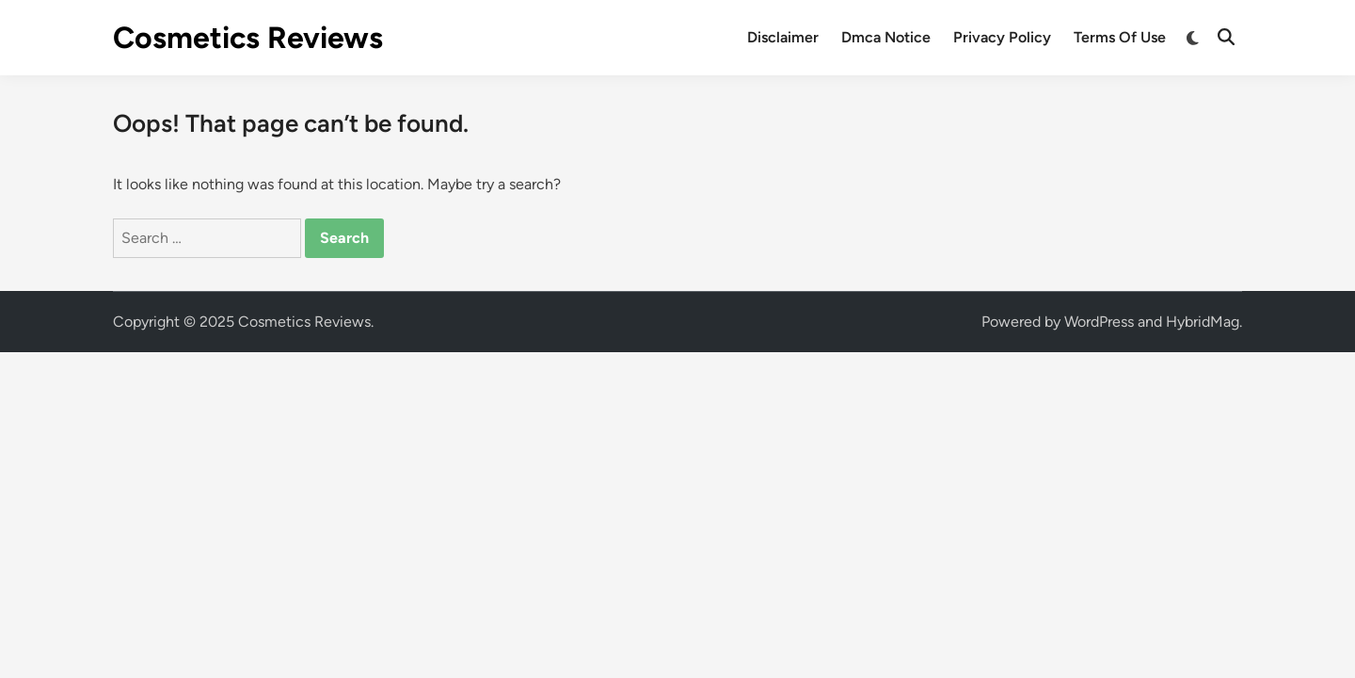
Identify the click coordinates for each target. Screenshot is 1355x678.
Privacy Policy (1002, 37)
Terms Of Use (1120, 37)
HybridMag (1202, 322)
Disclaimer (783, 37)
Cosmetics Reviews (248, 38)
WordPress (1099, 322)
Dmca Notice (886, 37)
